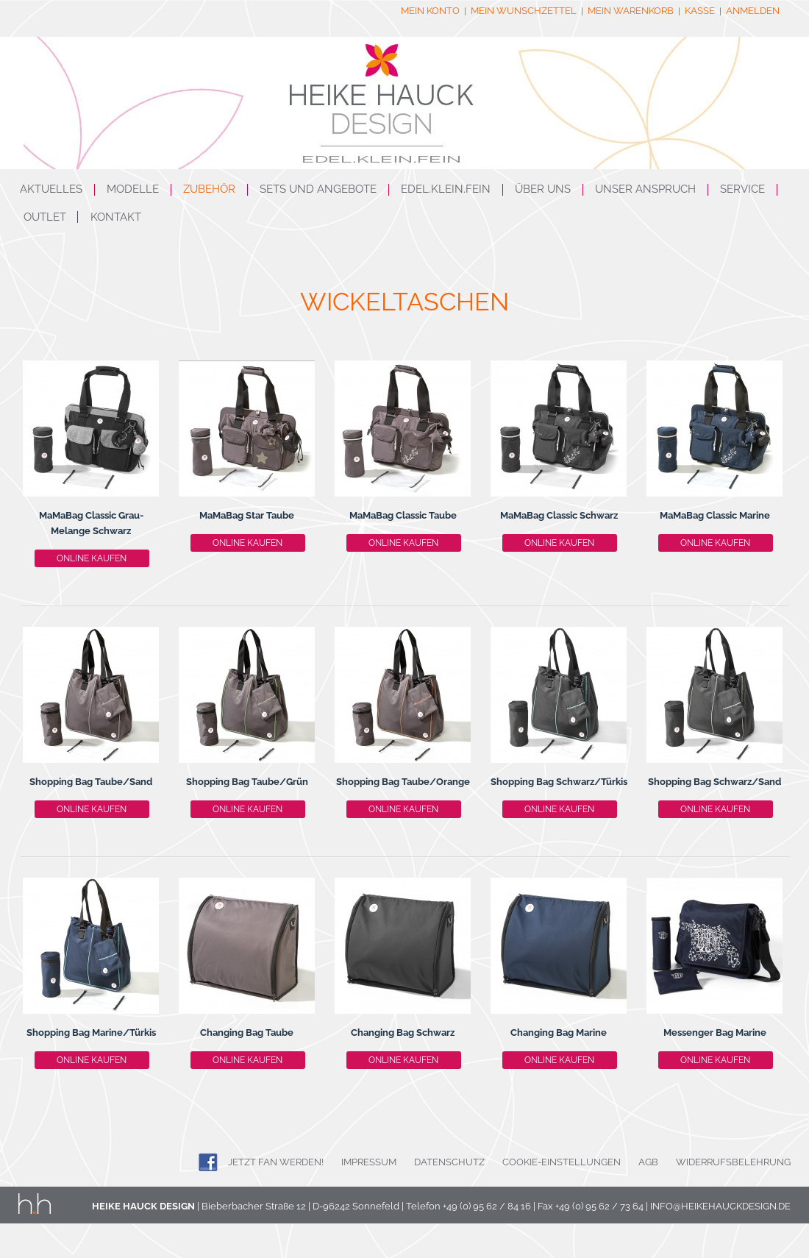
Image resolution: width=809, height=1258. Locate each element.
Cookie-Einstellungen (561, 1162)
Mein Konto (430, 10)
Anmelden (753, 10)
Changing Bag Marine (558, 1032)
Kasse (700, 10)
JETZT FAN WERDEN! (276, 1162)
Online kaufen (91, 558)
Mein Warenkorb (631, 10)
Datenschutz (449, 1162)
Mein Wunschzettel (524, 10)
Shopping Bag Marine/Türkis (91, 1032)
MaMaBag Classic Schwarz (559, 515)
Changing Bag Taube (246, 1032)
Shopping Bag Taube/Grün (247, 781)
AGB (648, 1162)
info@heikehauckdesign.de (720, 1206)
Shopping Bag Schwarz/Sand (714, 781)
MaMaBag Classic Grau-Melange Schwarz (91, 523)
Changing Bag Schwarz (403, 1032)
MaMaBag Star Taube (246, 515)
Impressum (368, 1162)
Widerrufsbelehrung (733, 1162)
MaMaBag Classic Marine (715, 515)
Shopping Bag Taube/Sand (90, 781)
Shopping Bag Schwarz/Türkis (559, 781)
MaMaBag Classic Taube (403, 515)
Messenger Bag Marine (714, 1032)
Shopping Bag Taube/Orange (403, 781)
